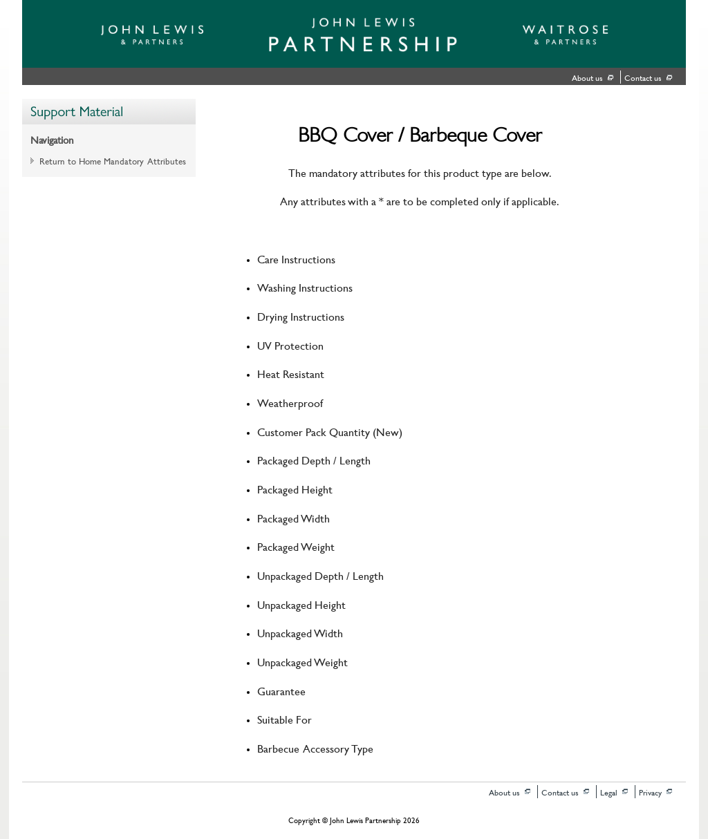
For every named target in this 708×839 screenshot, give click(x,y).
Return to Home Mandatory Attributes (112, 160)
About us (587, 77)
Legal (608, 792)
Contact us (643, 77)
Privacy (650, 792)
